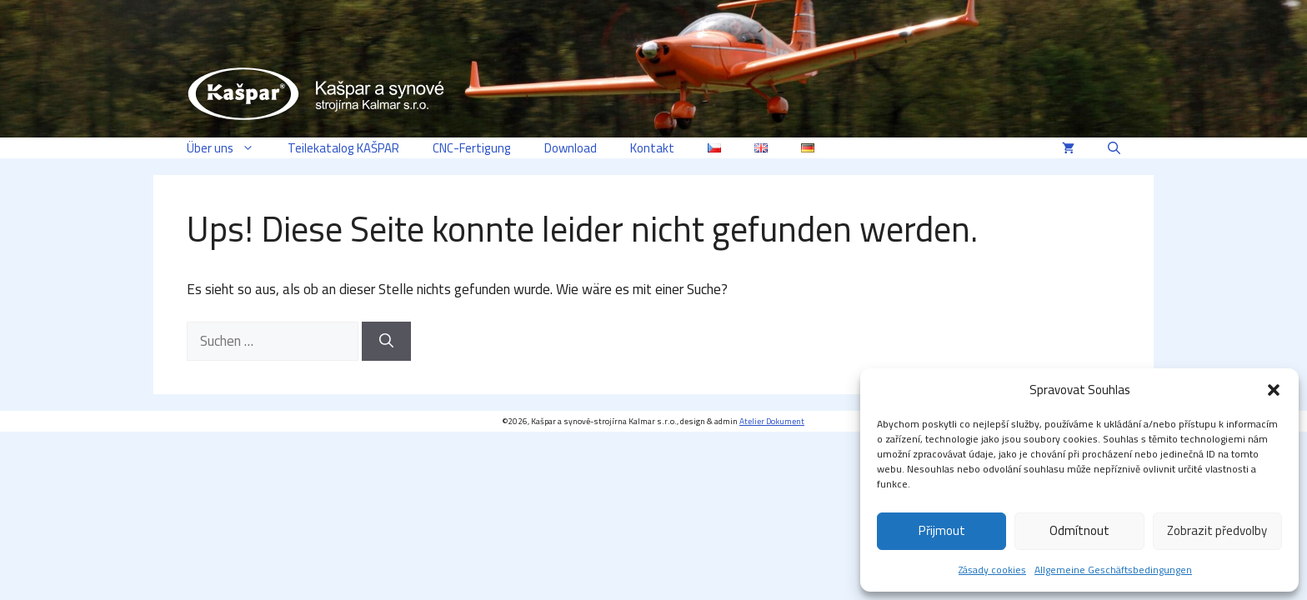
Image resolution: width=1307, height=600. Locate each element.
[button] (1273, 390)
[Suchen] (386, 342)
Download (570, 148)
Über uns (229, 148)
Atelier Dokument (771, 421)
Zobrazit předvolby (1217, 530)
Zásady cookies (992, 569)
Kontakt (652, 148)
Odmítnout (1079, 530)
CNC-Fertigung (472, 148)
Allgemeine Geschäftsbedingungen (1113, 569)
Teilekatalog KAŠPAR (343, 148)
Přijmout (942, 530)
